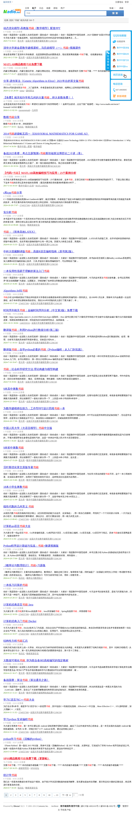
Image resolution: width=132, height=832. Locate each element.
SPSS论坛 (34, 768)
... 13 (56, 795)
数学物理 (38, 146)
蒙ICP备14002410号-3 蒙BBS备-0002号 (98, 806)
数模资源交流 (33, 225)
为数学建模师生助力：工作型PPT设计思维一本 (34, 408)
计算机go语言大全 (16, 526)
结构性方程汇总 (15, 640)
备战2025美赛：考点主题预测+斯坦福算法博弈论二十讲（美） (43, 153)
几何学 (35, 110)
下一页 (65, 795)
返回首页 (7, 2)
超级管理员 (23, 74)
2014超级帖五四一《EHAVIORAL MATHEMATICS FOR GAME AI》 (46, 133)
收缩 (107, 60)
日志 (41, 8)
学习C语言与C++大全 (18, 699)
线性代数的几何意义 (18, 506)
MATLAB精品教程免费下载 (22, 64)
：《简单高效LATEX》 (19, 231)
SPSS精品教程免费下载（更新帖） (26, 758)
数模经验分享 (31, 127)
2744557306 (25, 205)
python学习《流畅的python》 (23, 738)
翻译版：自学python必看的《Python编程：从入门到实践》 (43, 349)
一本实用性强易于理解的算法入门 (26, 271)
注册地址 (119, 2)
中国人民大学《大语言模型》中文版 (27, 428)
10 (49, 795)
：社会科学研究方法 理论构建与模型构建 (30, 369)
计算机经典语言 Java (18, 604)
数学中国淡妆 (123, 48)
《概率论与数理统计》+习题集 (24, 565)
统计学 (10, 775)
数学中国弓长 (123, 60)
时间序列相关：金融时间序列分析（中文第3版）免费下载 (40, 310)
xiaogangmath (24, 110)
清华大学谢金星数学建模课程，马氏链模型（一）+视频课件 (42, 47)
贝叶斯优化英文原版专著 (21, 467)
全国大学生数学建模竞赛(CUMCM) (41, 41)
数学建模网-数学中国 (69, 806)
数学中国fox (122, 66)
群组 (55, 8)
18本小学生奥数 (15, 486)
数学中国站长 (123, 54)
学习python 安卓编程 (18, 719)
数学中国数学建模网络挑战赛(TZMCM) (44, 460)
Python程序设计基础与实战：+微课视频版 (31, 545)
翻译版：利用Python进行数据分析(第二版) (31, 329)
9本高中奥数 (13, 388)
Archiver (54, 806)
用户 (63, 8)
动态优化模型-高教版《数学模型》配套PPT (31, 28)
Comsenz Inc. (43, 806)
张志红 (21, 127)
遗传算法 (30, 90)
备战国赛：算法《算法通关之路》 (26, 680)
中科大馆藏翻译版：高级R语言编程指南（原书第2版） (38, 251)
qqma (22, 90)
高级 (121, 8)
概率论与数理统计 (34, 578)
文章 (27, 8)
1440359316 (25, 323)
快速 (111, 8)
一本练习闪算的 (15, 585)
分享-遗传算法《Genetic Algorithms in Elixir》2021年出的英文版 (43, 80)
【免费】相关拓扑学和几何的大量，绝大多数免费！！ (38, 97)
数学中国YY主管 (26, 186)
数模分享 (11, 117)
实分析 (10, 212)
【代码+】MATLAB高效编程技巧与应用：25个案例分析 (39, 173)
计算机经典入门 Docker (19, 621)
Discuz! (17, 806)
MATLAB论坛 (35, 74)
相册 (48, 8)
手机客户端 (65, 810)
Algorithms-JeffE (15, 290)
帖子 (34, 8)
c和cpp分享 (12, 192)
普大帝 (21, 41)
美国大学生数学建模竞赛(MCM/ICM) (43, 166)
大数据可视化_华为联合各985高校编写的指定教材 (35, 660)
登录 (127, 2)
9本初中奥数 (13, 447)
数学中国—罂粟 (25, 146)
